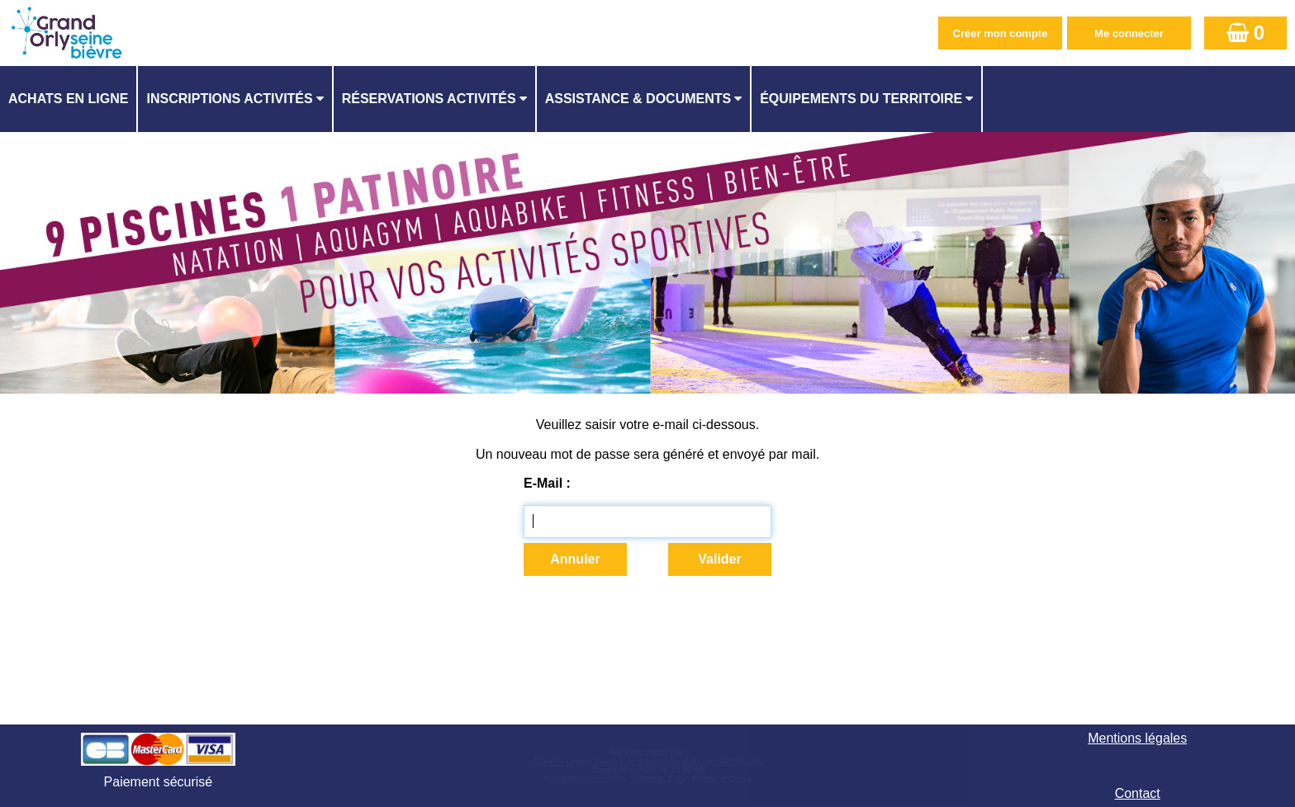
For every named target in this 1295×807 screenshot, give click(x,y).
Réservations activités (429, 99)
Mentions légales (1137, 738)
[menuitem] (69, 99)
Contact (1137, 793)
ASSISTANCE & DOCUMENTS (638, 99)
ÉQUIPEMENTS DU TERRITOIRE (861, 99)
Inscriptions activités (229, 99)
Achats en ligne (68, 99)
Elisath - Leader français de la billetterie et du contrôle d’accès (647, 761)
